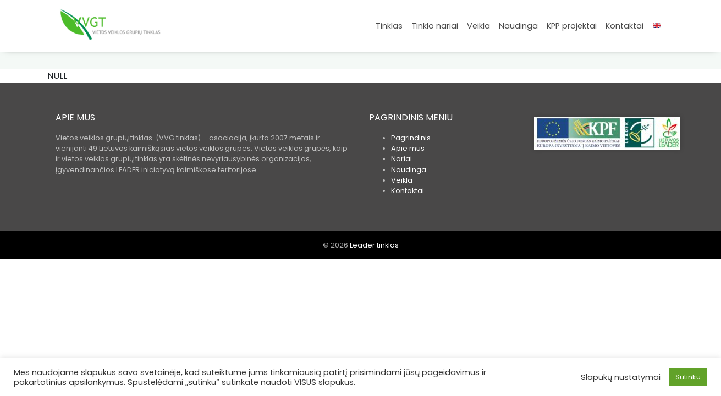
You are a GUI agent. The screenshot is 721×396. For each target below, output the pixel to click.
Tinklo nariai (434, 25)
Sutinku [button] (688, 377)
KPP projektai (572, 25)
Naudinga (518, 25)
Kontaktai (624, 25)
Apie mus (408, 148)
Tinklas (389, 25)
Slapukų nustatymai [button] (621, 377)
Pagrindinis (411, 137)
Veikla (478, 25)
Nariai (401, 158)
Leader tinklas (374, 245)
